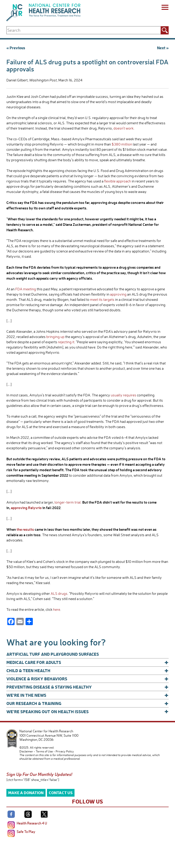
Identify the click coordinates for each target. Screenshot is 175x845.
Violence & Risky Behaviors (87, 679)
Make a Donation (26, 792)
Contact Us (61, 792)
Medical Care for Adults (87, 662)
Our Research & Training (87, 703)
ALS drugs (59, 593)
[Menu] (165, 8)
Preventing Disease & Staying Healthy (87, 687)
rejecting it (66, 342)
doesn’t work (123, 128)
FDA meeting (25, 289)
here (56, 609)
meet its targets (102, 299)
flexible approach (117, 181)
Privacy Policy (65, 751)
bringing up (55, 336)
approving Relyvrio (26, 507)
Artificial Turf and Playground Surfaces (52, 654)
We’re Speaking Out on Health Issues (87, 712)
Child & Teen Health (87, 670)
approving (118, 294)
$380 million (122, 144)
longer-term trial (67, 502)
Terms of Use (44, 751)
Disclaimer (26, 751)
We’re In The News (87, 695)
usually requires (123, 395)
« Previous (15, 47)
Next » (163, 47)
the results (25, 529)
